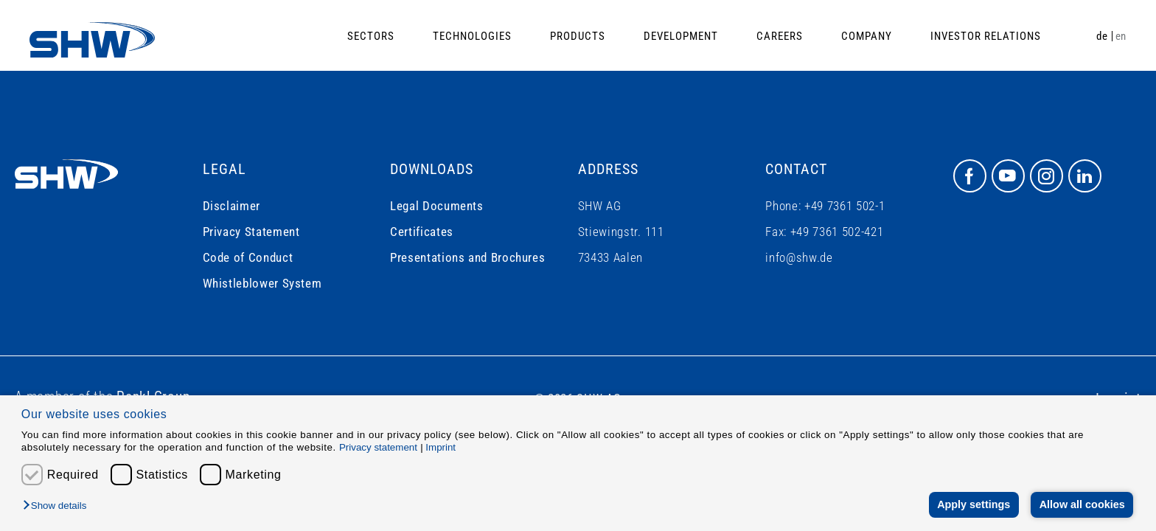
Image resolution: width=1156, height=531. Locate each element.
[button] (58, 506)
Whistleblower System (262, 283)
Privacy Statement (251, 231)
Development (681, 36)
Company (866, 36)
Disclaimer (231, 205)
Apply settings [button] (973, 504)
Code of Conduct (248, 257)
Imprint (440, 447)
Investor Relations (985, 36)
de (1101, 36)
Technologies (472, 36)
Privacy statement (378, 447)
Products (577, 36)
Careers (779, 36)
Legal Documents (437, 205)
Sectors (370, 36)
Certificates (421, 231)
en (1121, 36)
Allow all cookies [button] (1082, 504)
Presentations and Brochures (467, 257)
